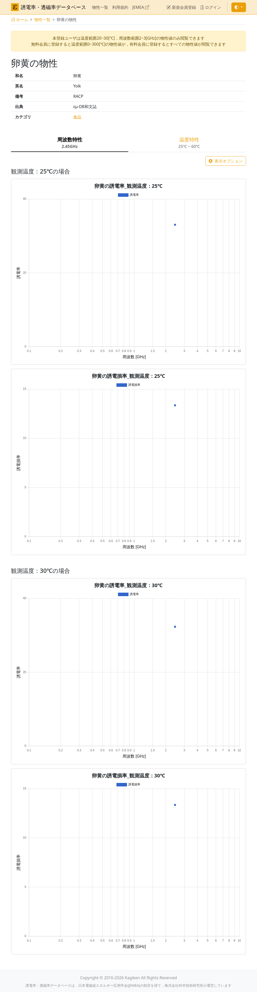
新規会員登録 (181, 7)
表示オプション (226, 161)
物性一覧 (100, 7)
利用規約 (120, 7)
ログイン (210, 7)
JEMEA (140, 7)
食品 (77, 117)
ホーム (19, 19)
